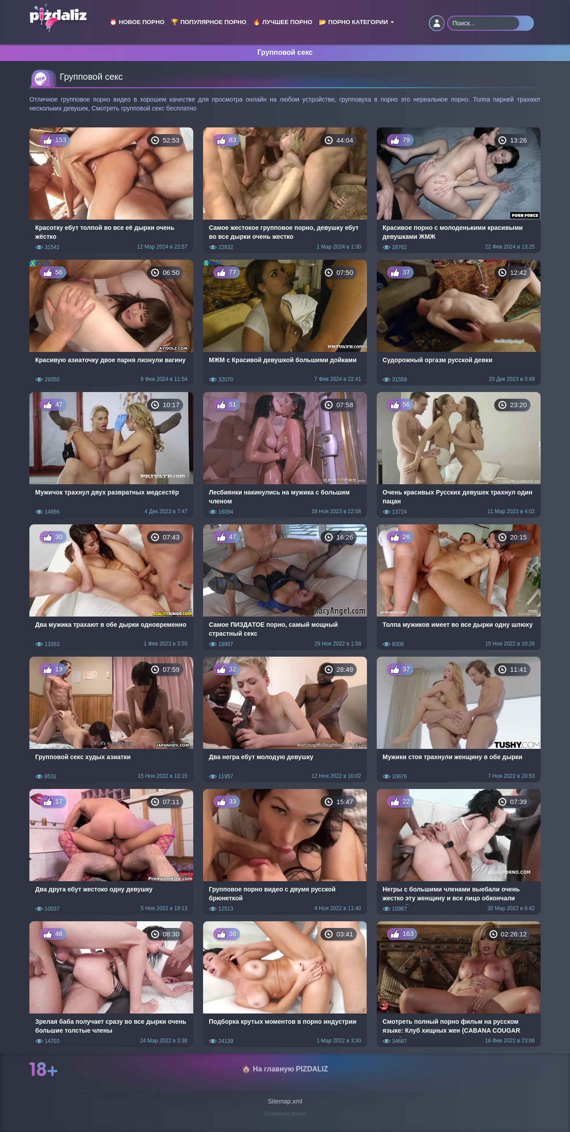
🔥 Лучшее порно (282, 22)
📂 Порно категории (356, 22)
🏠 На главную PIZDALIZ (285, 1069)
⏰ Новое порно (137, 22)
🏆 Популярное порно (208, 22)
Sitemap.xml (285, 1101)
